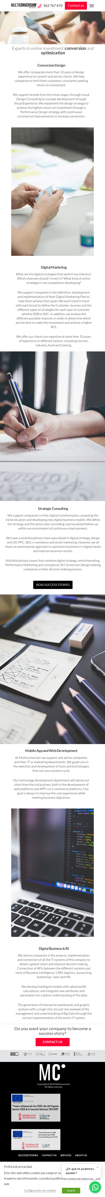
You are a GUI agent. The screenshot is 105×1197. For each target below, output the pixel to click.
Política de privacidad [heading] (18, 1166)
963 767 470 (52, 6)
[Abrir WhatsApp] (95, 1187)
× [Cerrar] (98, 1167)
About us (81, 1155)
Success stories (28, 1155)
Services (65, 1155)
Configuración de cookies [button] (40, 1190)
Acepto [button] (71, 1190)
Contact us (76, 5)
